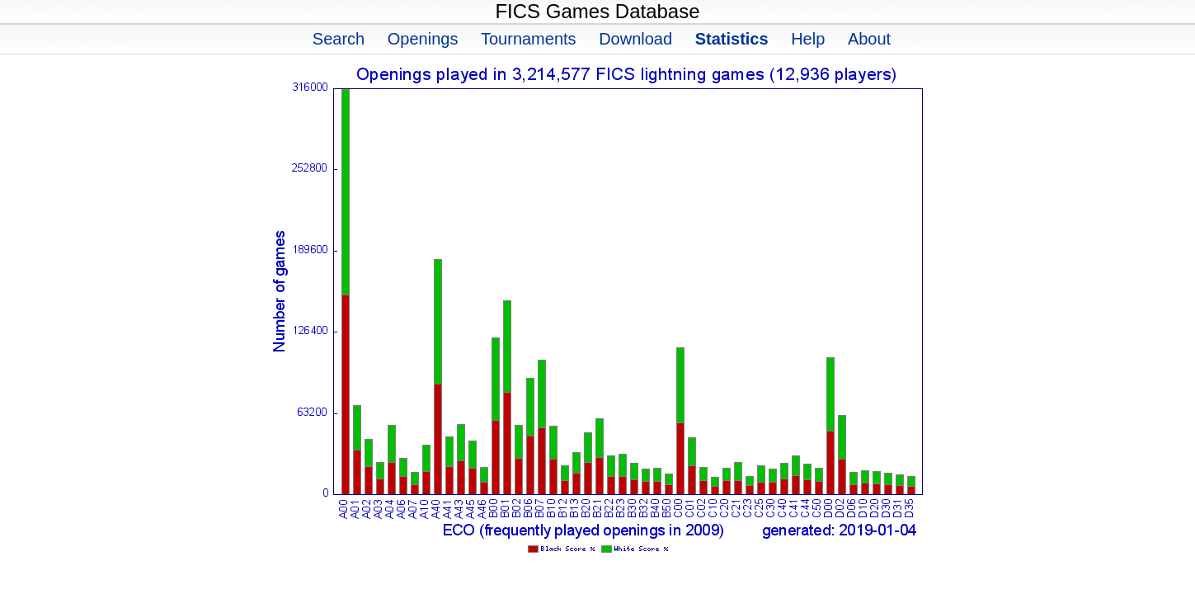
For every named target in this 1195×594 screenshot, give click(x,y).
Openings (423, 39)
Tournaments (528, 39)
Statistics (732, 39)
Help (808, 39)
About (869, 39)
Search (339, 39)
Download (635, 39)
